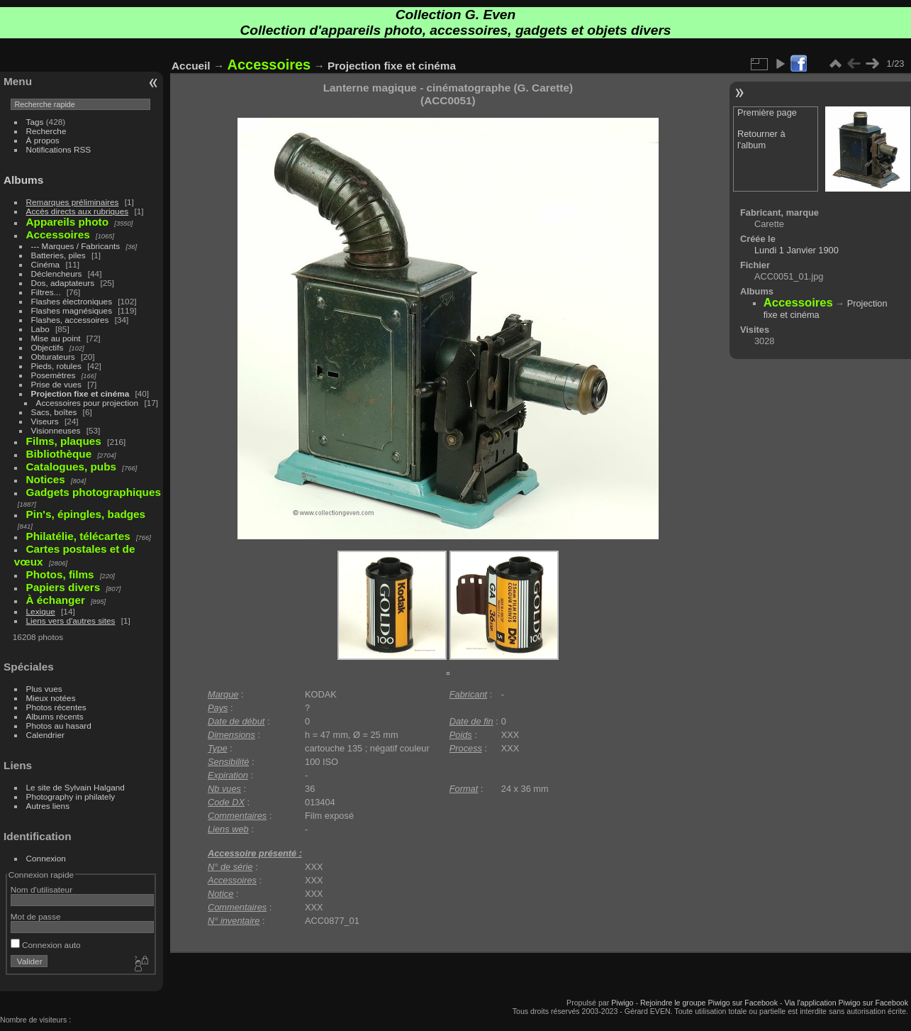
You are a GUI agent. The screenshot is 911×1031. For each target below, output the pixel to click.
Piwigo (622, 1002)
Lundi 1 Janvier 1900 (796, 250)
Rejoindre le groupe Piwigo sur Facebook (709, 1002)
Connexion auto (46, 944)
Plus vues (44, 688)
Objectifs (47, 347)
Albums (23, 180)
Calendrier (45, 734)
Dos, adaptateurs (63, 282)
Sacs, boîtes (54, 412)
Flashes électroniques (71, 301)
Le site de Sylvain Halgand (75, 787)
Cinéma (45, 264)
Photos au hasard (58, 725)
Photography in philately (71, 796)
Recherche (46, 131)
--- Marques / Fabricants (76, 245)
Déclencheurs (56, 273)
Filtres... (46, 292)
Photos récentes (56, 707)
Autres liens (47, 805)
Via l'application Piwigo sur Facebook (846, 1002)
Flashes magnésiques (71, 310)
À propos (43, 140)
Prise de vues (56, 384)
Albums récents (55, 716)
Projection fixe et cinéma (80, 393)
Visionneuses (56, 430)
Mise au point (56, 338)
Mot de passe (36, 916)
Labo (40, 328)
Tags (35, 121)
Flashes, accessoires (70, 319)
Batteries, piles (58, 255)
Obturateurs (53, 356)
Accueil (191, 66)
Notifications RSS (58, 149)
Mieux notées (51, 697)
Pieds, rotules (56, 365)
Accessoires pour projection (87, 402)
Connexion (46, 858)
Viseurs (45, 421)
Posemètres (53, 375)
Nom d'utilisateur (41, 889)
